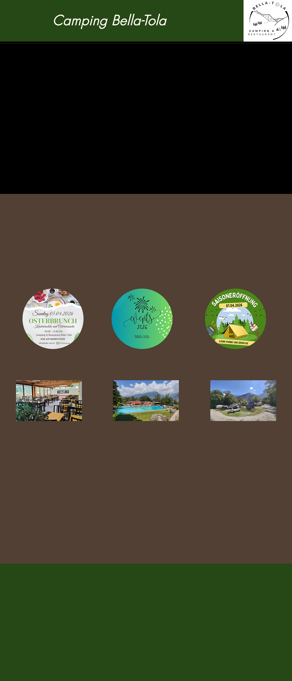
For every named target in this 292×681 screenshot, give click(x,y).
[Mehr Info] (142, 336)
